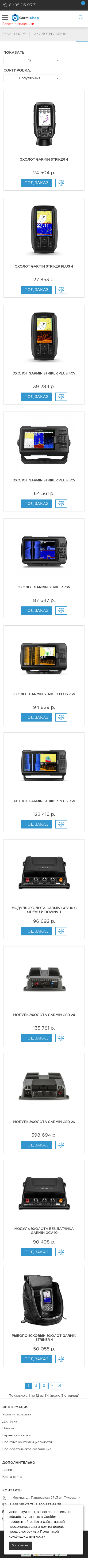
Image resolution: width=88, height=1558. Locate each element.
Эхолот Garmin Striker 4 (44, 159)
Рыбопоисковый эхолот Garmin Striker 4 (44, 1338)
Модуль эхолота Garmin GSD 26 (44, 1122)
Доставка (9, 1421)
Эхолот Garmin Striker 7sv (44, 587)
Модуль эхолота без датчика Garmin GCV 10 (44, 1231)
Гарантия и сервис (17, 1435)
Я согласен (20, 1545)
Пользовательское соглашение (26, 1449)
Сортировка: (17, 70)
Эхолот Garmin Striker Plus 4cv (44, 373)
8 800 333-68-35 (48, 1505)
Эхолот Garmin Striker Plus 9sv (44, 801)
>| (59, 1385)
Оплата (8, 1428)
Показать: (14, 52)
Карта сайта (12, 1477)
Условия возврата (16, 1414)
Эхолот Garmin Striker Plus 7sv (44, 694)
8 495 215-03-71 (22, 5)
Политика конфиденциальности (27, 1442)
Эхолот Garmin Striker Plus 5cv (44, 480)
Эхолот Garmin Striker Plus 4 (44, 266)
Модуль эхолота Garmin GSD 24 (44, 1015)
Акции (7, 1470)
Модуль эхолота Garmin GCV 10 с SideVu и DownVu (44, 910)
